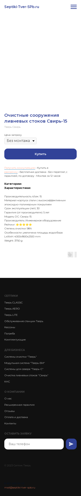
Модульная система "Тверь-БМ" (24, 363)
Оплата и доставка (16, 417)
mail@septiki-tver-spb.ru (19, 487)
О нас (8, 398)
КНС (7, 381)
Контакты (10, 423)
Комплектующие (15, 339)
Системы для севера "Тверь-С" (23, 369)
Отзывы (9, 411)
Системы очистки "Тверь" (20, 356)
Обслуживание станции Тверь (23, 321)
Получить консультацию (19, 167)
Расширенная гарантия (19, 404)
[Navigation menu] (74, 7)
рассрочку (11, 171)
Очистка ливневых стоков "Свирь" (26, 375)
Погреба (9, 333)
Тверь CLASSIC (13, 302)
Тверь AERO (12, 308)
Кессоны (9, 327)
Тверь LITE (11, 314)
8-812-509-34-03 (14, 483)
